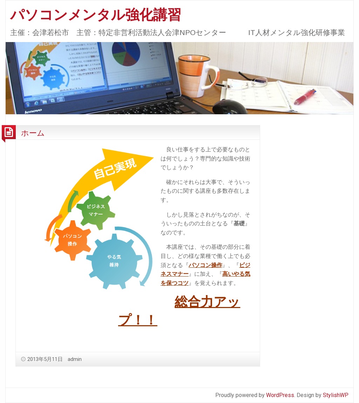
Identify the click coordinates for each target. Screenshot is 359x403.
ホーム (33, 132)
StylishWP (335, 395)
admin (75, 359)
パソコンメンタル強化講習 (95, 14)
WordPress (280, 395)
